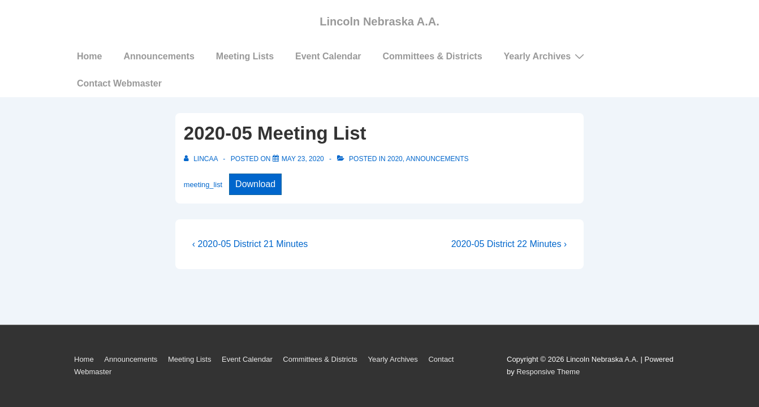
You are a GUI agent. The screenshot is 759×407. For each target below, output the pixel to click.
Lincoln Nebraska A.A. (379, 21)
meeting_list (203, 184)
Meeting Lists (245, 56)
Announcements (158, 56)
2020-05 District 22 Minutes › (509, 244)
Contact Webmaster (119, 83)
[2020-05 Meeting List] (303, 159)
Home (89, 56)
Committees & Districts (432, 56)
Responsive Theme (548, 371)
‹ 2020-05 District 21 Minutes (250, 244)
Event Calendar (328, 56)
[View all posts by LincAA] (201, 159)
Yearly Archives (546, 56)
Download (255, 184)
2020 (395, 159)
